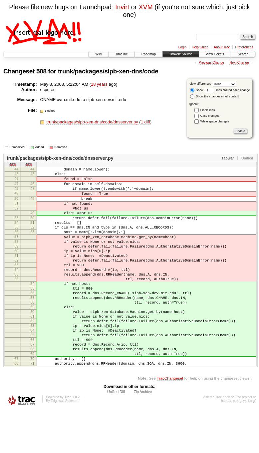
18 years (99, 84)
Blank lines (207, 110)
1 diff (145, 121)
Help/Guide (200, 47)
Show (196, 90)
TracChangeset (170, 421)
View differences (200, 83)
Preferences (244, 47)
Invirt (122, 7)
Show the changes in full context (214, 96)
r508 (28, 165)
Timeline (121, 54)
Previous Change (211, 62)
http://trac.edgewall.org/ (238, 444)
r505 (12, 165)
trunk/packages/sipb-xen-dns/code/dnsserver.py (92, 121)
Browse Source (180, 54)
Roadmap (148, 54)
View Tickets (215, 54)
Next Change (239, 62)
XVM (145, 7)
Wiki (98, 54)
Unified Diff (116, 435)
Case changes (210, 115)
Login (182, 47)
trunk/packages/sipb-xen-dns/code (108, 71)
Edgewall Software (64, 444)
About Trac (222, 47)
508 (41, 71)
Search (243, 54)
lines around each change (227, 90)
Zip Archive (143, 435)
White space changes (214, 121)
